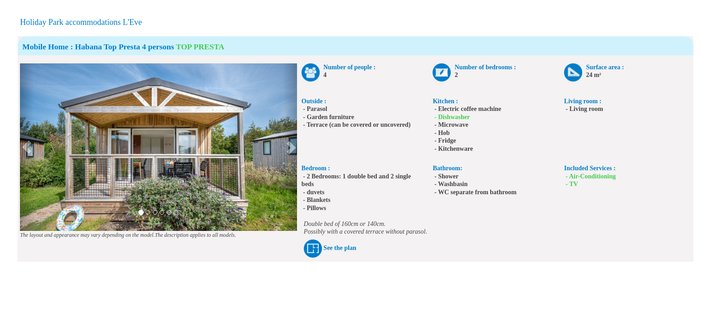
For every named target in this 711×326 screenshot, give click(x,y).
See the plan (339, 247)
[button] (27, 147)
